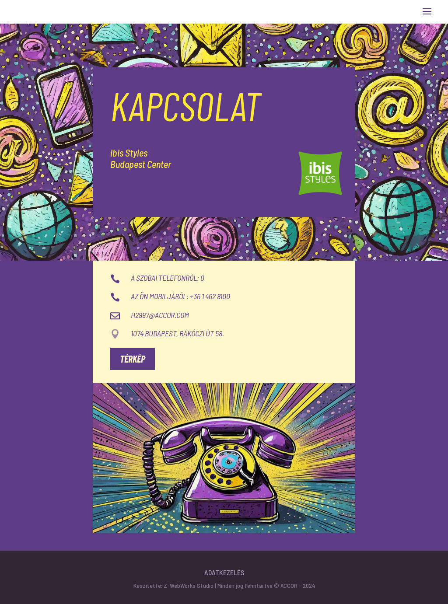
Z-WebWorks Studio (189, 585)
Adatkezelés (224, 572)
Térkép (132, 358)
